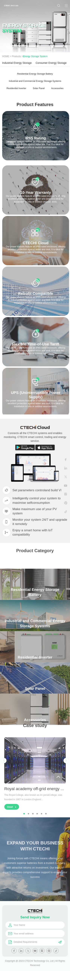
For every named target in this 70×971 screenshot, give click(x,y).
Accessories (57, 88)
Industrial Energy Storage (17, 62)
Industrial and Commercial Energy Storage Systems (35, 81)
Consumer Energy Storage (51, 62)
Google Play (25, 449)
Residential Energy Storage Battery (35, 74)
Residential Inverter (16, 88)
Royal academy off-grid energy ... (34, 804)
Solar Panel (39, 88)
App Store (45, 449)
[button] (4, 776)
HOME (5, 56)
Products (16, 56)
